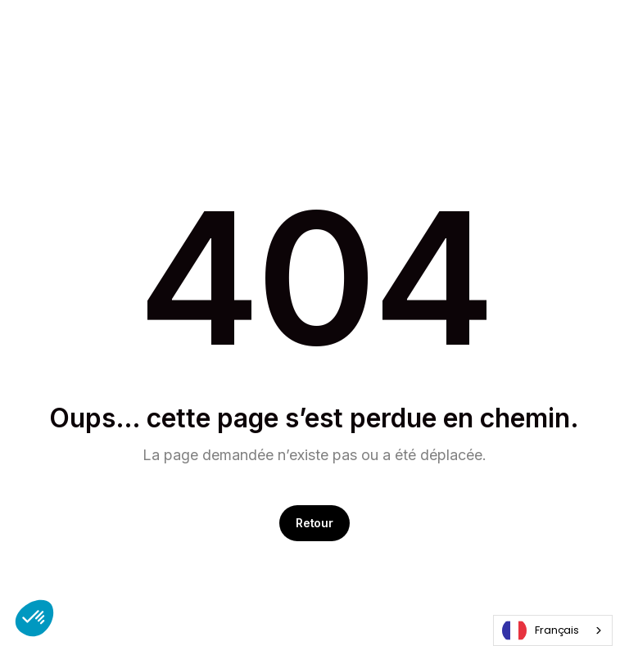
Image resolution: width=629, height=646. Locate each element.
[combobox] (553, 630)
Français (540, 630)
